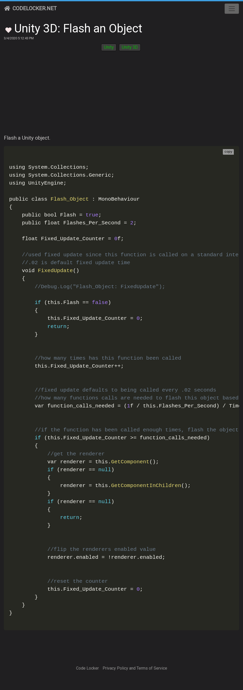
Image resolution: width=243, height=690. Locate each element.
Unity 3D (130, 47)
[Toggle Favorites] (8, 29)
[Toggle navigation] (232, 9)
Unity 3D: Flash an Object (78, 28)
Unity (109, 47)
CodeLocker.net (30, 8)
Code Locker (87, 668)
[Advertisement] (121, 95)
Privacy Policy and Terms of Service (135, 668)
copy (228, 152)
